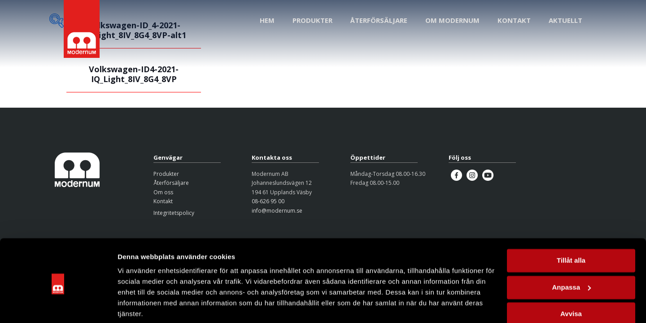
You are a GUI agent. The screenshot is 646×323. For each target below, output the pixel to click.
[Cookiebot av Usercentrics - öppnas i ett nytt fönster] (58, 305)
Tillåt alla (571, 227)
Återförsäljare (171, 183)
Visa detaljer (137, 305)
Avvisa (571, 280)
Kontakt (163, 201)
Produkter (166, 174)
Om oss (163, 192)
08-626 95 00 (268, 201)
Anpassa (571, 254)
